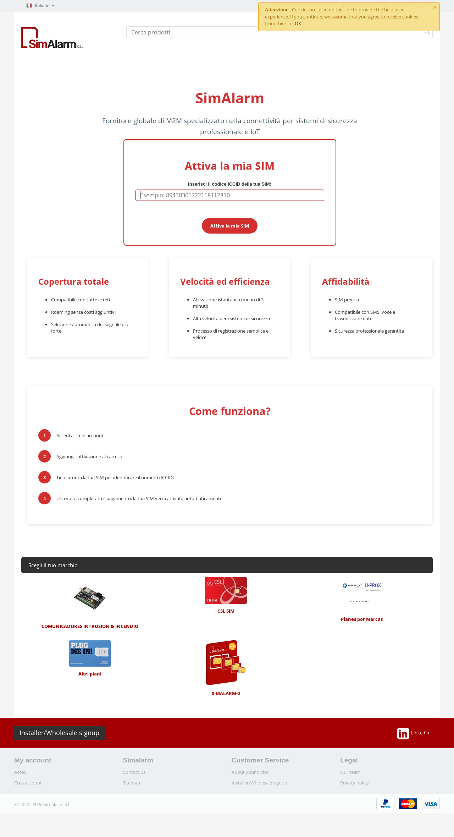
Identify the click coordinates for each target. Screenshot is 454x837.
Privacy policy (354, 782)
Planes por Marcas (361, 599)
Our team (350, 772)
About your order (250, 772)
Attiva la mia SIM (229, 226)
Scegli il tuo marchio (53, 565)
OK (298, 23)
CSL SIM (226, 595)
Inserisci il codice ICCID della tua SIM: (229, 184)
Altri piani (89, 658)
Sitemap (131, 782)
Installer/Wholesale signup (59, 732)
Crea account (28, 782)
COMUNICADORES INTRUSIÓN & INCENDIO (89, 603)
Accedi (21, 772)
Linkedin (413, 733)
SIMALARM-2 (226, 668)
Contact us (134, 772)
